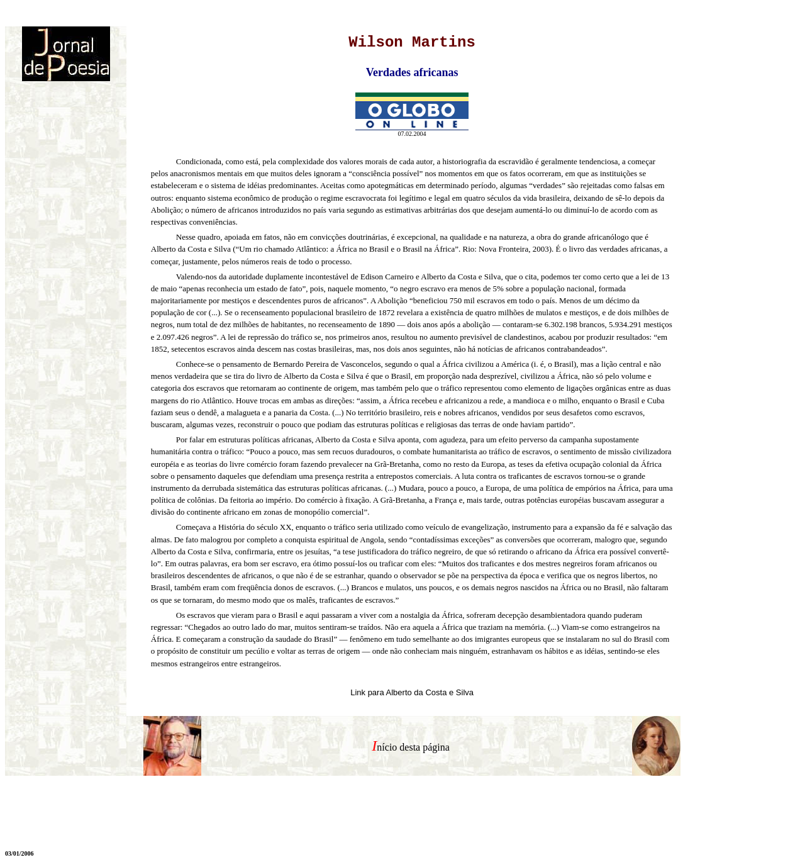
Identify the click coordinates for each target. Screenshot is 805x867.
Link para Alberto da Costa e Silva (412, 692)
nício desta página (413, 747)
